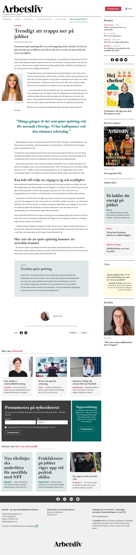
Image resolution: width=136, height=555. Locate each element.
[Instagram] (116, 59)
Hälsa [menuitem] (17, 19)
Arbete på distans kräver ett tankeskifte (115, 28)
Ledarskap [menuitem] (7, 19)
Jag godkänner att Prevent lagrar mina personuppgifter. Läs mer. (31, 427)
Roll (38, 419)
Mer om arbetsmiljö (26, 446)
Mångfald (107, 46)
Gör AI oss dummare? (112, 36)
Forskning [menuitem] (28, 19)
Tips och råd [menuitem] (60, 19)
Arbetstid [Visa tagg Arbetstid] (73, 333)
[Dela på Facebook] (21, 332)
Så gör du (107, 40)
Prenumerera (113, 9)
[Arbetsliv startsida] (68, 544)
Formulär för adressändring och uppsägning (20, 526)
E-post (8, 419)
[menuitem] (51, 8)
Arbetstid (17, 26)
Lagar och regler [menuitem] (44, 19)
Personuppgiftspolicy (100, 516)
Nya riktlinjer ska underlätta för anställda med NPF (117, 49)
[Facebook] (112, 59)
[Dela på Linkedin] (25, 332)
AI (105, 33)
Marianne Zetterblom (55, 512)
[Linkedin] (121, 59)
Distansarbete (109, 25)
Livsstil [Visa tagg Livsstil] (84, 333)
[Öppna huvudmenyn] (128, 9)
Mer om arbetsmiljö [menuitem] (79, 19)
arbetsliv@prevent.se (9, 522)
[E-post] (125, 59)
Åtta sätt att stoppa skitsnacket (116, 42)
